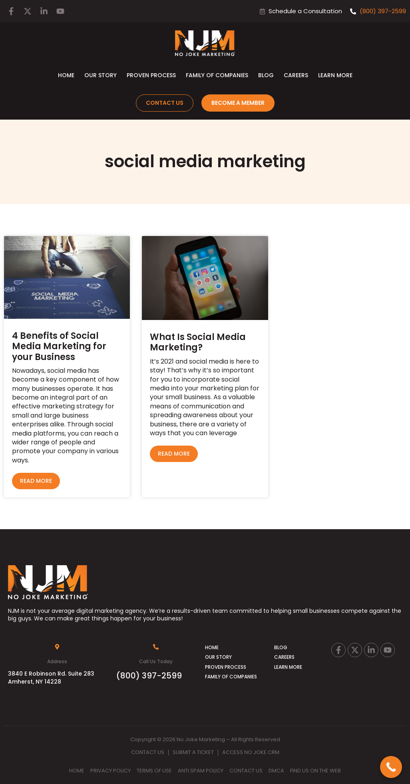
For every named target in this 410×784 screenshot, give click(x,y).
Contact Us (147, 752)
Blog (266, 75)
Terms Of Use (154, 770)
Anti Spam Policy (200, 770)
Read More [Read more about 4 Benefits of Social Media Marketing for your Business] (36, 481)
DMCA (276, 770)
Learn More (335, 75)
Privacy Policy (110, 770)
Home (66, 75)
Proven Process (151, 75)
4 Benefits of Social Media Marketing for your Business (59, 346)
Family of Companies (217, 75)
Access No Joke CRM (250, 752)
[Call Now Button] (391, 767)
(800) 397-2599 (149, 675)
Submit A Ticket (193, 752)
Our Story (100, 75)
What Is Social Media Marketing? (198, 342)
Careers (296, 75)
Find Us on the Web (315, 770)
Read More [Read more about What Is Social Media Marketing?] (174, 454)
